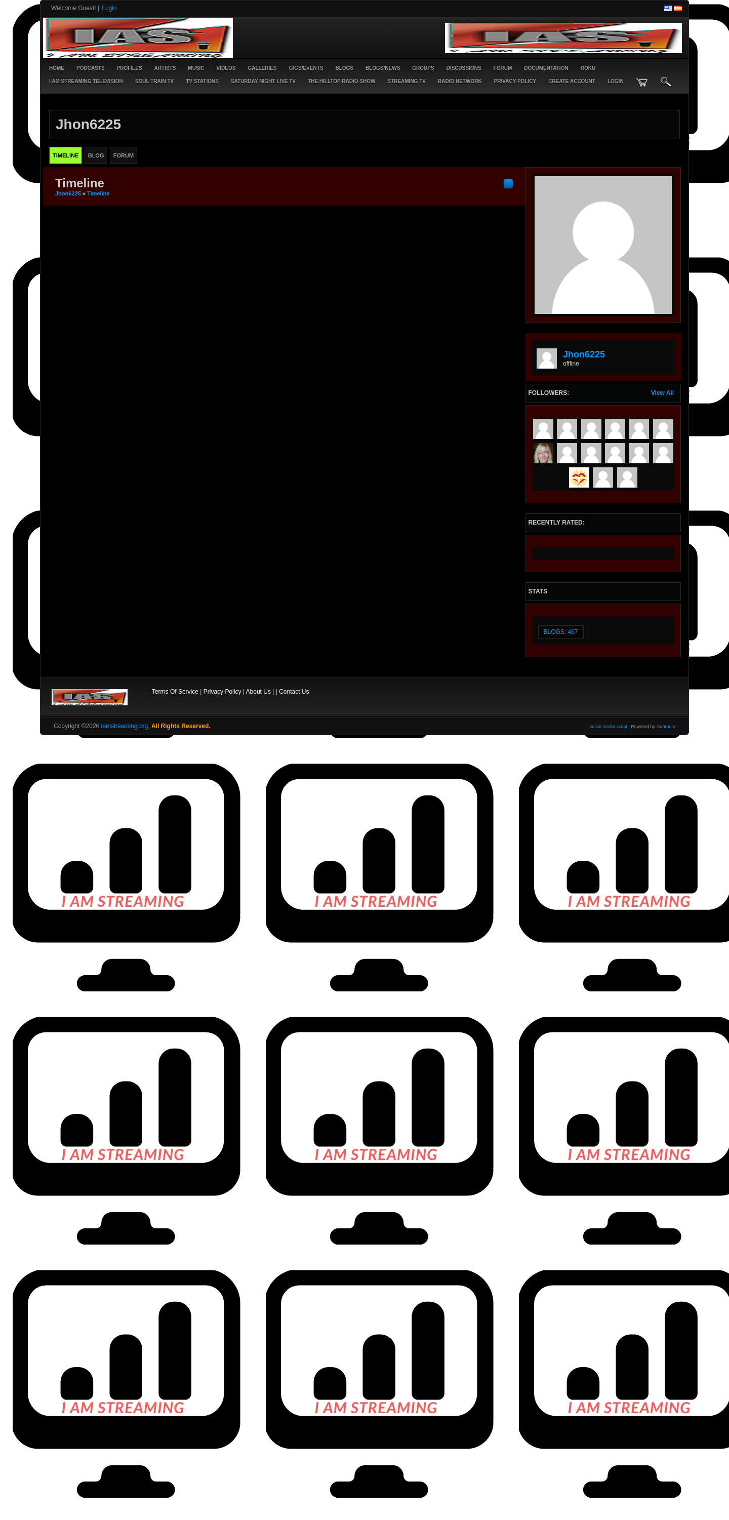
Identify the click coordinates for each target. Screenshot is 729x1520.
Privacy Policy (222, 691)
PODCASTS (90, 68)
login (616, 81)
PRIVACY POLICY (515, 81)
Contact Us (294, 691)
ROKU (588, 68)
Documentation (546, 68)
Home (56, 68)
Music (196, 68)
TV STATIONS (202, 81)
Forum (503, 68)
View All (662, 392)
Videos (226, 68)
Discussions (464, 68)
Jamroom (665, 726)
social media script (608, 726)
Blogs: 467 (561, 631)
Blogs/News (383, 68)
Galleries (262, 68)
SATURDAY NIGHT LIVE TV (263, 81)
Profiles (129, 68)
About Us (258, 691)
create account (571, 81)
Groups (423, 68)
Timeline (98, 193)
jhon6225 (68, 193)
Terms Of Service (175, 691)
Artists (165, 68)
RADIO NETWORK (460, 81)
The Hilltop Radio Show (341, 81)
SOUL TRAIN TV (154, 81)
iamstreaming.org (124, 726)
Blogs (344, 68)
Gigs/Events (306, 68)
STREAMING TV (406, 81)
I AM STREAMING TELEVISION (86, 81)
